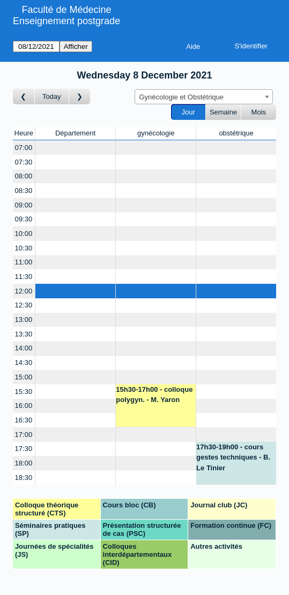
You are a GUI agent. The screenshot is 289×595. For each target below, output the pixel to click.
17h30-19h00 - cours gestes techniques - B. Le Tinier (233, 457)
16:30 (24, 420)
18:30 (24, 478)
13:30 (24, 334)
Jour (188, 112)
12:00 (24, 291)
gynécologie (155, 133)
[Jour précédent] (24, 96)
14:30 (24, 363)
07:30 (24, 162)
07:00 (24, 148)
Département (75, 133)
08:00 (24, 176)
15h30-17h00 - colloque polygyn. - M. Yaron (154, 394)
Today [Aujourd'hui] (51, 96)
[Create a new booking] (75, 147)
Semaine (223, 112)
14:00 (24, 348)
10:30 (24, 248)
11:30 (24, 277)
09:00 (24, 205)
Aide (193, 46)
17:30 (24, 449)
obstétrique (236, 133)
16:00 (24, 406)
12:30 (24, 305)
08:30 (24, 191)
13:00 (24, 320)
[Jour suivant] (80, 96)
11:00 (24, 262)
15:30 (24, 392)
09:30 (24, 219)
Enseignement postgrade (66, 21)
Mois (258, 112)
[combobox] (204, 96)
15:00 (24, 377)
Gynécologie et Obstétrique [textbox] (181, 97)
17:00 (24, 435)
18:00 (24, 463)
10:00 (24, 234)
